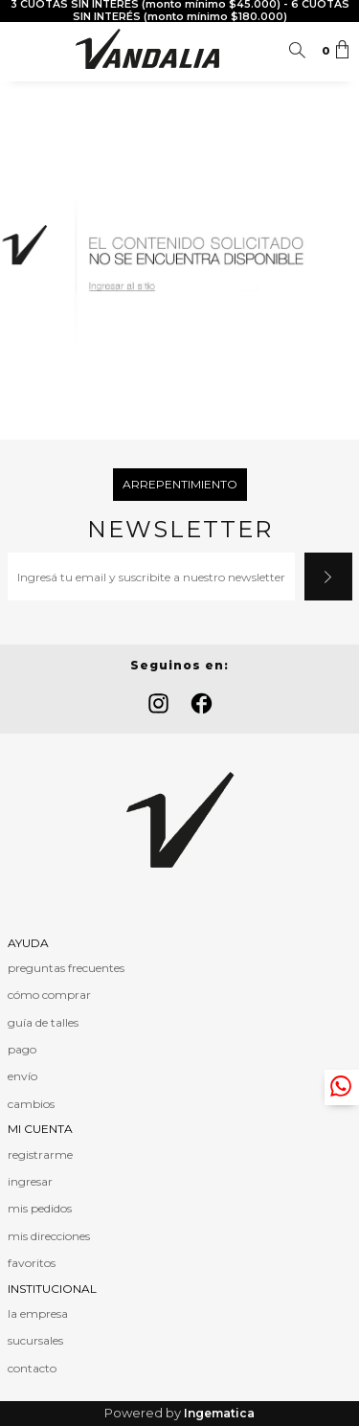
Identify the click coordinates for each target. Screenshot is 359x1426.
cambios (31, 1104)
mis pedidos (40, 1208)
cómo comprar (49, 994)
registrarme (40, 1154)
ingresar (30, 1181)
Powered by (179, 1413)
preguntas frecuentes (66, 968)
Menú (22, 50)
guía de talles (43, 1022)
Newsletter (180, 529)
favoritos (32, 1263)
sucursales (35, 1340)
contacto (32, 1368)
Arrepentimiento (180, 484)
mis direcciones (49, 1236)
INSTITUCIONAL (52, 1288)
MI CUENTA (40, 1128)
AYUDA (28, 943)
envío (22, 1076)
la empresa (38, 1313)
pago (22, 1049)
